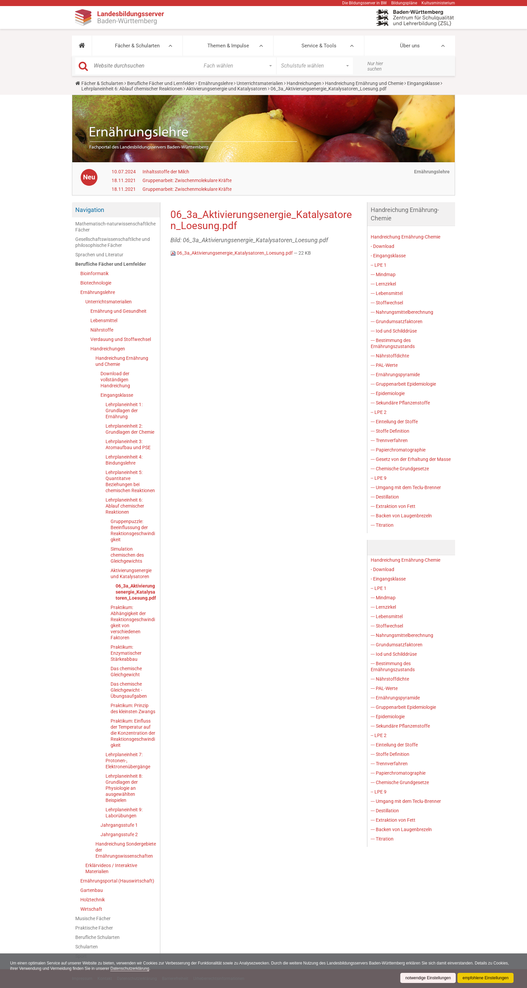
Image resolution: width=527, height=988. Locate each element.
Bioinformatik (94, 273)
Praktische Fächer (94, 928)
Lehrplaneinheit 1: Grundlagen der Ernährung (124, 410)
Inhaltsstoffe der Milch (166, 171)
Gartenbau (91, 890)
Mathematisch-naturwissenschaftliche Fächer (115, 226)
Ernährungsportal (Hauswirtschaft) (117, 881)
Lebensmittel (103, 320)
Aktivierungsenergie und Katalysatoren (226, 88)
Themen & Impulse (228, 46)
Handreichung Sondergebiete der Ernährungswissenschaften (125, 850)
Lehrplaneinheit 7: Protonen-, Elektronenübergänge (128, 760)
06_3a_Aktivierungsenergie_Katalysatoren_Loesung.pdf (136, 592)
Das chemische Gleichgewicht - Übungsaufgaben (129, 690)
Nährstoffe (101, 330)
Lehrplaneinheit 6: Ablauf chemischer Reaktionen (132, 88)
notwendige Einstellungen (427, 978)
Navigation (89, 209)
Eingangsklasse (423, 83)
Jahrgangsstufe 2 (119, 834)
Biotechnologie (95, 283)
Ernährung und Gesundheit (118, 311)
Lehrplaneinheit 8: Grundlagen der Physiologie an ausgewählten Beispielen (124, 788)
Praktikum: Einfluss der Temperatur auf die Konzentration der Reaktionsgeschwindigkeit (133, 733)
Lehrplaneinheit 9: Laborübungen (124, 812)
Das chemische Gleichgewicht (126, 671)
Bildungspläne (404, 3)
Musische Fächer (93, 918)
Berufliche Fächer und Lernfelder (161, 83)
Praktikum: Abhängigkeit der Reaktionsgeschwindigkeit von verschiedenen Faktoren (133, 622)
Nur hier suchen (375, 66)
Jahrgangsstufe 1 (119, 825)
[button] (82, 46)
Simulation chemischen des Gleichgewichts (127, 555)
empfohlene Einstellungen (485, 978)
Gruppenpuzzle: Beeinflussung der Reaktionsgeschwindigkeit (133, 530)
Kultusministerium (438, 3)
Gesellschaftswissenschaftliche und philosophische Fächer (112, 242)
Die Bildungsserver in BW (364, 3)
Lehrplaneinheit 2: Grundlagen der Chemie (130, 429)
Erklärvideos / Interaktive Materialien (111, 868)
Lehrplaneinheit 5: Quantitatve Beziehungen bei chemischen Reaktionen (130, 481)
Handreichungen (304, 83)
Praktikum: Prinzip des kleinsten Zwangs (133, 708)
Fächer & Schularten (137, 46)
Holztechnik (92, 899)
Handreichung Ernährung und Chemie (364, 83)
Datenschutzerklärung (148, 968)
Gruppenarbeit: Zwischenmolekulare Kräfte (187, 180)
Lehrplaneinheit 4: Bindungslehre (124, 460)
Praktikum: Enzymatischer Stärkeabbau (126, 653)
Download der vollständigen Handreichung (115, 379)
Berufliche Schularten (97, 937)
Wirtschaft (91, 909)
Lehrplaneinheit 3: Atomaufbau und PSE (128, 444)
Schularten (86, 946)
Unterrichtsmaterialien (260, 83)
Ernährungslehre (215, 83)
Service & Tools (318, 46)
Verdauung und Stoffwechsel (120, 339)
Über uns (410, 46)
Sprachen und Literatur (99, 254)
